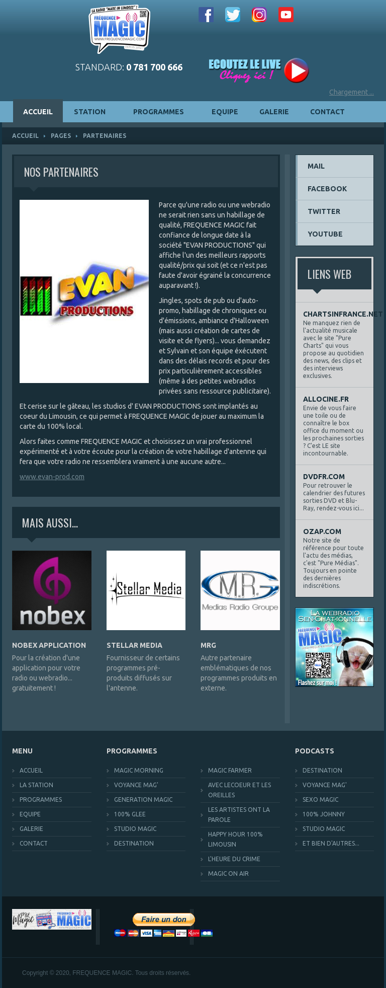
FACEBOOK (327, 189)
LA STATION (36, 785)
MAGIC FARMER (230, 770)
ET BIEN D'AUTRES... (331, 843)
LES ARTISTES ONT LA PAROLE (239, 814)
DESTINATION (134, 843)
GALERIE (274, 112)
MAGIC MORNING (138, 770)
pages (61, 135)
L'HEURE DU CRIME (234, 859)
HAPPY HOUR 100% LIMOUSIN (235, 839)
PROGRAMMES (164, 112)
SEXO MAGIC (320, 799)
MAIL (316, 166)
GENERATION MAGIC (143, 799)
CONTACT (327, 112)
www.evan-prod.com (52, 477)
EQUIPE (225, 112)
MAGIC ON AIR (228, 873)
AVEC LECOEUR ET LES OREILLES (239, 790)
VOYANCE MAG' (136, 785)
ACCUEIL (38, 112)
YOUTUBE (325, 234)
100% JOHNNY (324, 814)
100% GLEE (130, 814)
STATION (95, 112)
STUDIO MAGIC (135, 828)
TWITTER (324, 211)
